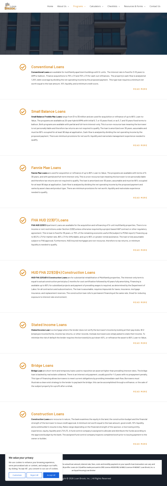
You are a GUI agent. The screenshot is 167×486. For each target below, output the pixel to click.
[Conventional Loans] (23, 67)
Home (50, 6)
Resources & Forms (133, 6)
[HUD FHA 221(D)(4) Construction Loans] (23, 272)
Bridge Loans (43, 365)
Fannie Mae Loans (47, 167)
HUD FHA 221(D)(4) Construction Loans (66, 272)
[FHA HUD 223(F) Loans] (23, 220)
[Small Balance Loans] (23, 111)
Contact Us (155, 6)
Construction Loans (49, 413)
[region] (34, 467)
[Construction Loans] (23, 414)
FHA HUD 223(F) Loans (51, 219)
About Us (61, 6)
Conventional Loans (49, 66)
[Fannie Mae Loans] (23, 168)
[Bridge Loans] (23, 365)
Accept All (51, 475)
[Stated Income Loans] (23, 325)
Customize (17, 475)
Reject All (34, 475)
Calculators (95, 6)
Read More (140, 89)
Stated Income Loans (50, 324)
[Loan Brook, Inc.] (10, 6)
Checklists (112, 6)
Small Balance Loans (50, 111)
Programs (78, 6)
